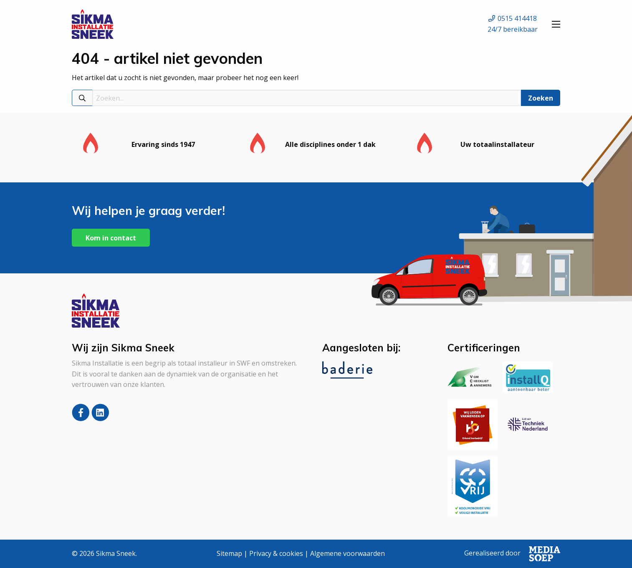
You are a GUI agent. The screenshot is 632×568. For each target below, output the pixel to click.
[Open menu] (556, 24)
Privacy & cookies (276, 553)
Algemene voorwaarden (347, 553)
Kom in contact (111, 237)
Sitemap (229, 553)
